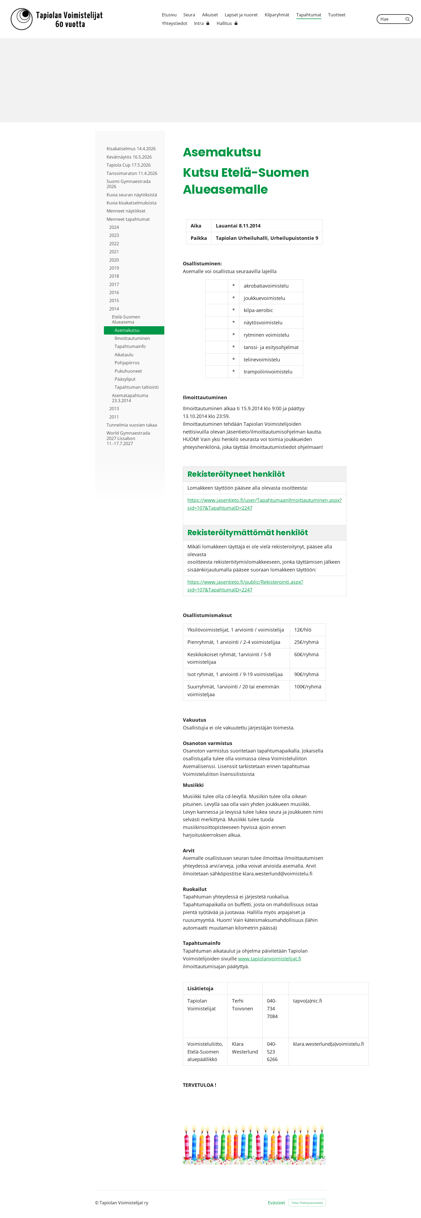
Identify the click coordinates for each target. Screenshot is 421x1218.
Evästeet (276, 1203)
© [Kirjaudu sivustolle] (97, 1203)
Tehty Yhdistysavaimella (307, 1203)
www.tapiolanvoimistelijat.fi (269, 958)
